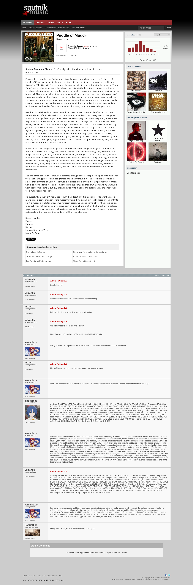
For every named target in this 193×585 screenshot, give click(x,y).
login (24, 27)
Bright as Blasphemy (136, 141)
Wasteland (157, 162)
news (51, 22)
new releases (50, 27)
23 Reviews (93, 46)
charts (40, 22)
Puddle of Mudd (71, 35)
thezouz (80, 46)
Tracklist (73, 55)
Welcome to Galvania (158, 112)
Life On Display (136, 91)
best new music (78, 27)
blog (69, 22)
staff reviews (63, 27)
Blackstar (158, 141)
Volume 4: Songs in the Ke (136, 112)
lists (60, 22)
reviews (27, 22)
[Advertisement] (148, 223)
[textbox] (151, 28)
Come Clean (158, 91)
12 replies (85, 48)
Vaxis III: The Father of (136, 162)
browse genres (35, 27)
